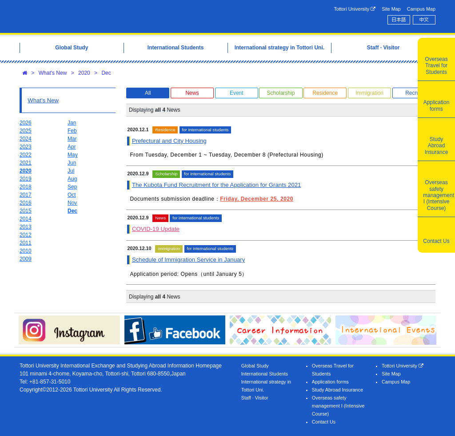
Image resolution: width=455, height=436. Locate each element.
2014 (26, 219)
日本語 (398, 19)
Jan (72, 123)
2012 (26, 235)
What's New (53, 73)
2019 (26, 179)
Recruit (413, 93)
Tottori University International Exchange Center (108, 16)
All (148, 93)
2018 (26, 187)
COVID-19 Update (156, 229)
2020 (84, 73)
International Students (264, 373)
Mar (72, 139)
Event (236, 93)
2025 (26, 131)
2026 (26, 123)
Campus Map (421, 9)
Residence (325, 93)
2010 (26, 251)
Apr (72, 147)
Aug (72, 179)
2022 (26, 155)
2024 (26, 139)
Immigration (369, 93)
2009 (26, 259)
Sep (72, 187)
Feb (72, 131)
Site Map (391, 9)
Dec (106, 73)
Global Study (255, 365)
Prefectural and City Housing (169, 140)
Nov (72, 203)
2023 (26, 147)
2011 (26, 243)
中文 (424, 19)
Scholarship (281, 93)
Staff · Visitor (254, 397)
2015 (26, 211)
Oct (72, 195)
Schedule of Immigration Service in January (188, 259)
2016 (26, 203)
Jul (71, 171)
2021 (26, 163)
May (73, 155)
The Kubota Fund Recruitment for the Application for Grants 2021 (216, 185)
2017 (26, 195)
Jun (72, 163)
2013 (26, 227)
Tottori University (354, 9)
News (192, 93)
